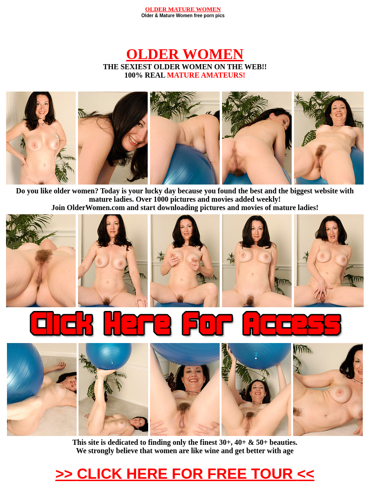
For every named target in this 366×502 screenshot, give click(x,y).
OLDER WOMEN (185, 54)
